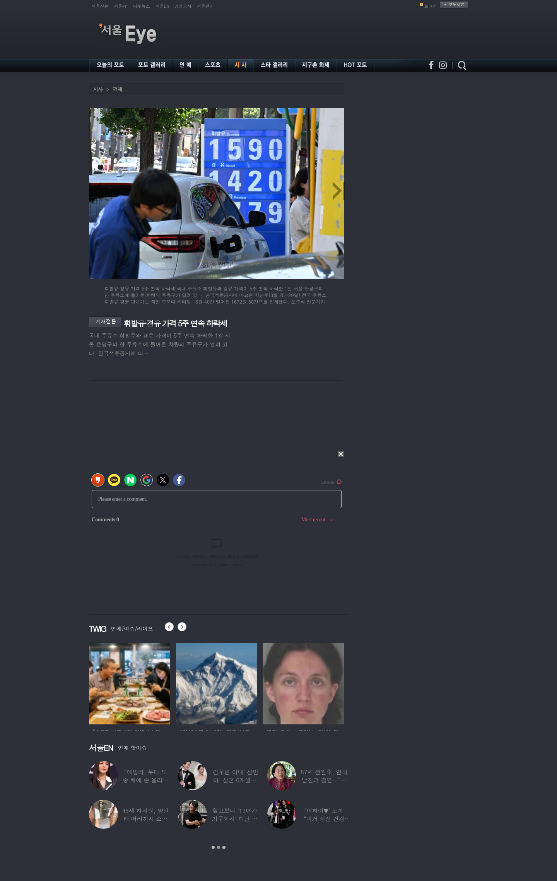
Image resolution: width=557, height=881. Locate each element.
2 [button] (218, 847)
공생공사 (182, 6)
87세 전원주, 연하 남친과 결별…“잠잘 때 (324, 780)
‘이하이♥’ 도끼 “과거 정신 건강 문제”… (324, 818)
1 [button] (213, 847)
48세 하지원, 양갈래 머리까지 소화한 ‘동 (145, 818)
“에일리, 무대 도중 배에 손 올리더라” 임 (146, 780)
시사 (98, 89)
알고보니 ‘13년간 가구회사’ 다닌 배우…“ (235, 818)
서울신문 (100, 6)
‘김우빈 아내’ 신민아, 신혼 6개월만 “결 (234, 780)
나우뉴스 (141, 6)
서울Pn (121, 6)
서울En (162, 6)
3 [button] (224, 847)
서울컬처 (205, 6)
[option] (129, 682)
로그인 (430, 6)
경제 (117, 89)
